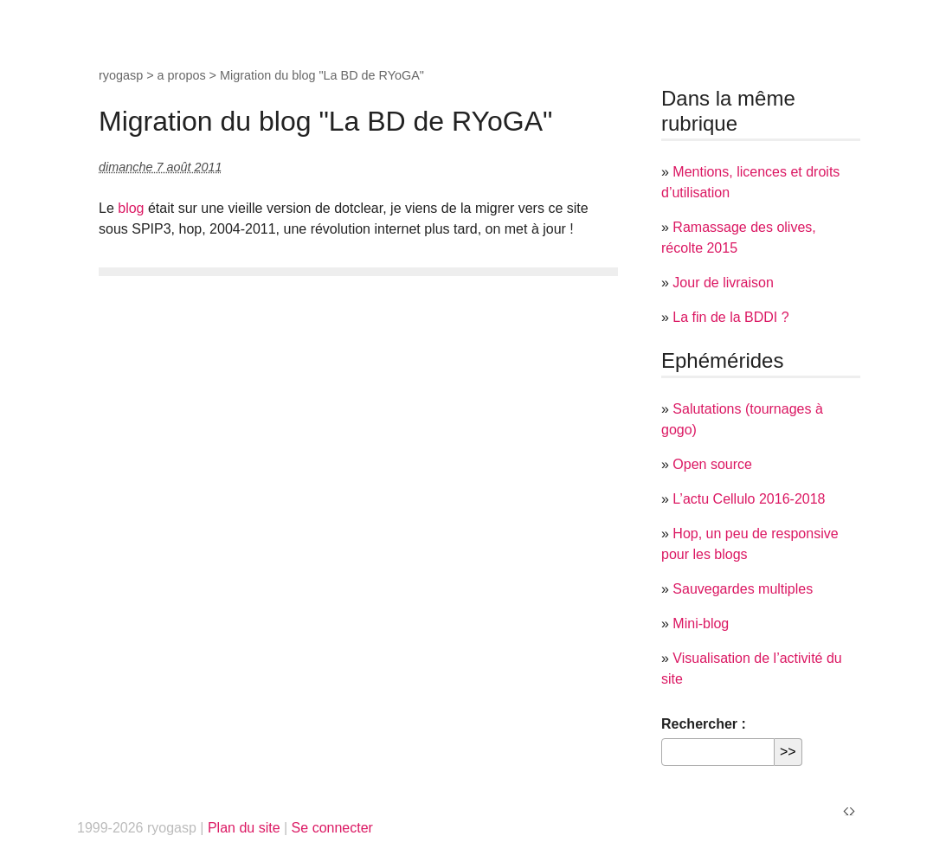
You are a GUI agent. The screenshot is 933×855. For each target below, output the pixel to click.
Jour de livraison (723, 282)
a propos (182, 75)
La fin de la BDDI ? (730, 317)
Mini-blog (700, 623)
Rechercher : (703, 724)
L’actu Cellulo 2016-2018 (748, 499)
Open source (712, 464)
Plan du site (244, 827)
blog (131, 208)
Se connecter (332, 827)
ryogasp (121, 75)
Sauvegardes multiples (742, 589)
